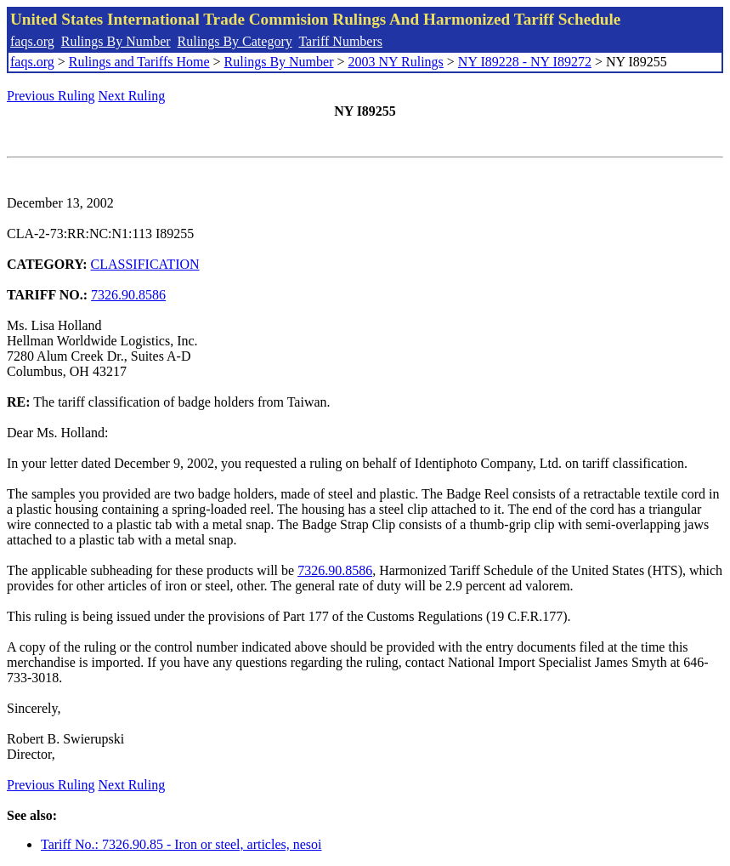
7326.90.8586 (128, 295)
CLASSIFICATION (145, 264)
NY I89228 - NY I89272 (524, 61)
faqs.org (32, 41)
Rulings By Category (235, 41)
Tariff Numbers (340, 41)
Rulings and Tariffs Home (139, 61)
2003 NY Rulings (396, 61)
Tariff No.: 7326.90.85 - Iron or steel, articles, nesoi (181, 844)
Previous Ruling (51, 95)
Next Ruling (132, 95)
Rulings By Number (116, 41)
